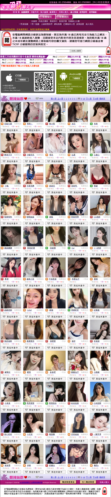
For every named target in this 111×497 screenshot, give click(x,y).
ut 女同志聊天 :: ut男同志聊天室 (31, 482)
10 (84, 98)
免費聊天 (17, 248)
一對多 (41, 248)
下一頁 (89, 98)
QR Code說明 (104, 66)
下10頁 (95, 98)
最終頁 (102, 98)
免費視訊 (17, 124)
